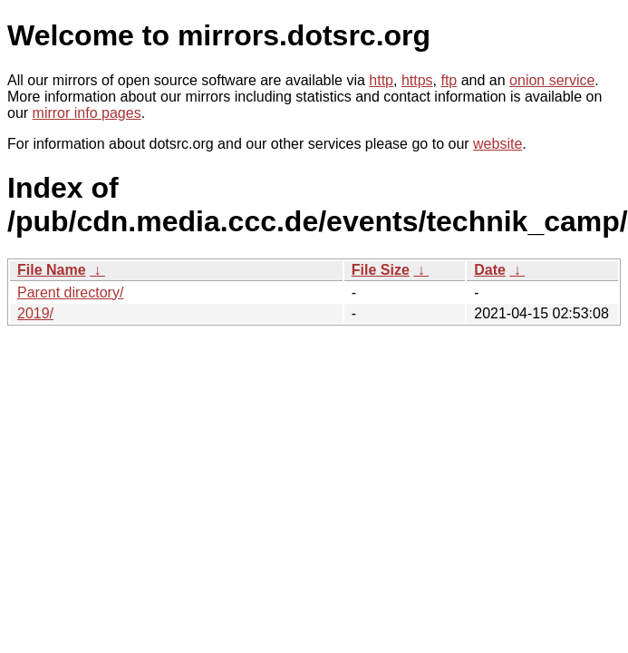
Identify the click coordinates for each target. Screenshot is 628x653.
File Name (51, 270)
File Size (381, 270)
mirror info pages (87, 113)
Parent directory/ (70, 292)
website (497, 143)
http (381, 80)
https (417, 80)
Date (490, 270)
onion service (551, 80)
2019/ (35, 313)
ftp (448, 80)
